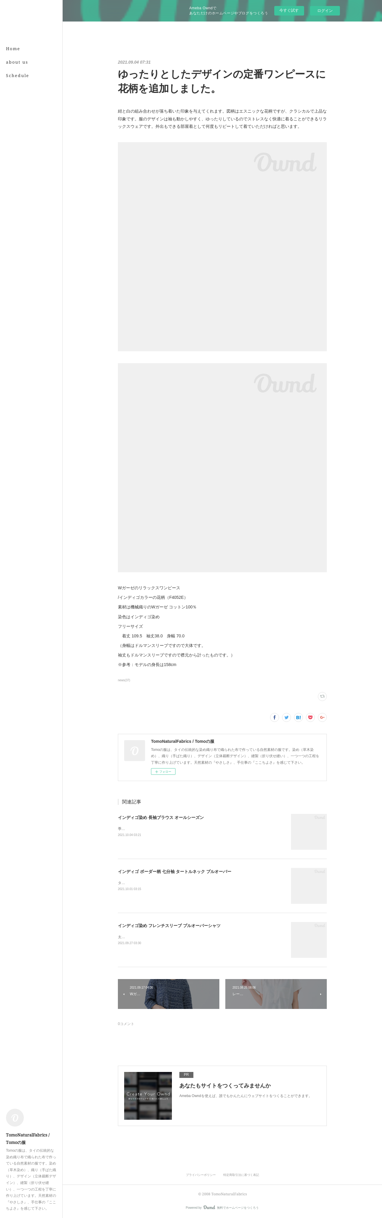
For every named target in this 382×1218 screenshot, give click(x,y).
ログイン (325, 10)
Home (13, 48)
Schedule (17, 75)
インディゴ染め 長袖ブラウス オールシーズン (161, 817)
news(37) (124, 680)
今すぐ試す (289, 10)
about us (17, 62)
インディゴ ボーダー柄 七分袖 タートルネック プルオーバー (174, 871)
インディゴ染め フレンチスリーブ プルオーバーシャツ (169, 925)
